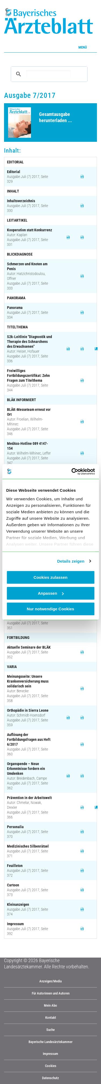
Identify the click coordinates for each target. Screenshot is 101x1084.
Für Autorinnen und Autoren (50, 993)
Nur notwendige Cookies (50, 609)
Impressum (50, 1054)
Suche (50, 1030)
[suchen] (48, 74)
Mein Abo (50, 1005)
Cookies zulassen (51, 577)
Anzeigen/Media (50, 981)
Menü (82, 47)
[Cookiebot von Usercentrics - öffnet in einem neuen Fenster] (72, 471)
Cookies (50, 1066)
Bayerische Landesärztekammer (50, 1042)
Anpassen (51, 593)
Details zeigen (70, 561)
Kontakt (50, 1018)
